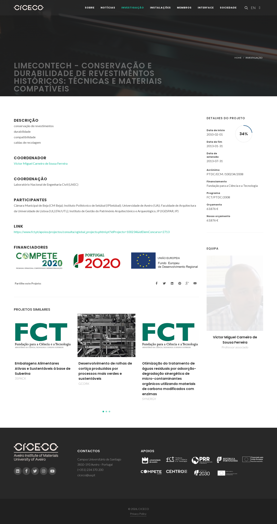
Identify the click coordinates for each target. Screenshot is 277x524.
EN (253, 10)
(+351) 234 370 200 (90, 469)
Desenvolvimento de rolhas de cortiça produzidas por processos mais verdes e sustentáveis (105, 371)
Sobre (89, 9)
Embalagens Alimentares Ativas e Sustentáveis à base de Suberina (42, 368)
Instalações (160, 9)
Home (238, 57)
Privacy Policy (138, 513)
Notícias (108, 9)
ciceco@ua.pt (86, 475)
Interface (206, 9)
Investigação (132, 9)
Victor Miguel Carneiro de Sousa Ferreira (235, 340)
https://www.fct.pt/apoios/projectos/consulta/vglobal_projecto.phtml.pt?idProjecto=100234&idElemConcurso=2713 (91, 232)
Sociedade (228, 9)
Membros (184, 9)
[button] (103, 411)
